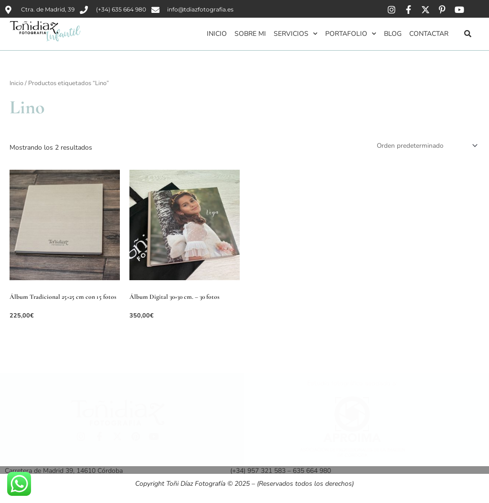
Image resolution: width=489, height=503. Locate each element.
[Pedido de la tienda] (425, 145)
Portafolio (350, 34)
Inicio (217, 33)
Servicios (296, 34)
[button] (468, 33)
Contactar (428, 33)
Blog (393, 33)
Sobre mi (250, 33)
